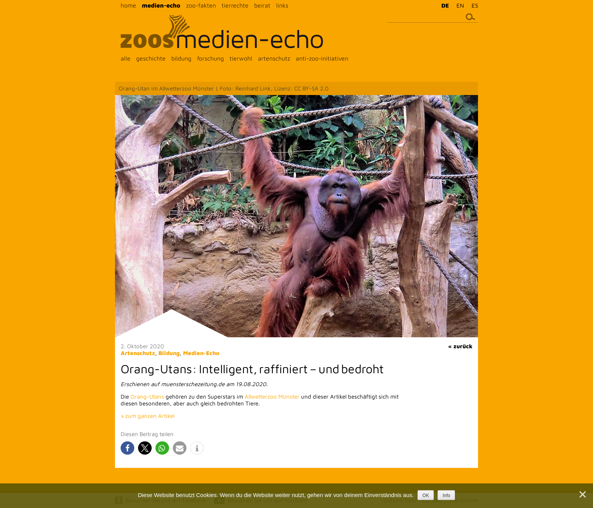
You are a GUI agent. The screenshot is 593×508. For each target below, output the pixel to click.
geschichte (151, 58)
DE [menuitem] (445, 5)
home (128, 5)
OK (425, 495)
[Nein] (582, 494)
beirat (262, 5)
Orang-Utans (147, 396)
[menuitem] (443, 5)
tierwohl (241, 58)
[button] (127, 448)
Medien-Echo (201, 353)
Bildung (169, 353)
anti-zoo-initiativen (322, 58)
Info (446, 495)
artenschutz (274, 58)
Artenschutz (138, 353)
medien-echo (161, 5)
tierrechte (235, 5)
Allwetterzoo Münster (272, 396)
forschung (210, 58)
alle (125, 58)
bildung (181, 58)
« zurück (460, 346)
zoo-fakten (201, 5)
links (282, 5)
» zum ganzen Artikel (147, 416)
